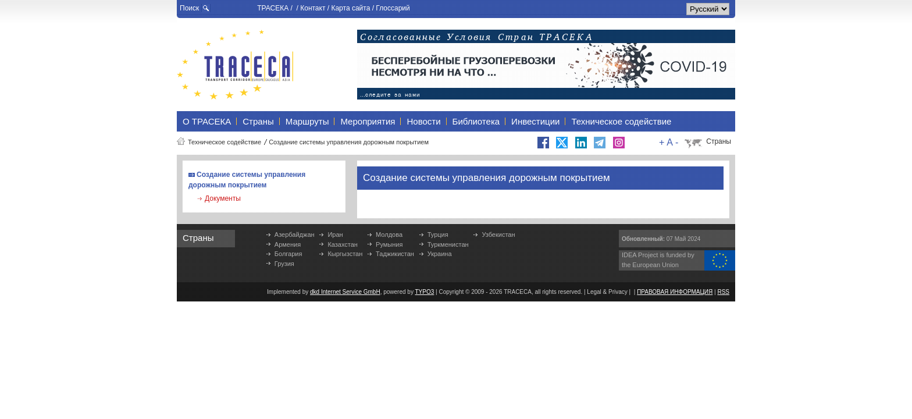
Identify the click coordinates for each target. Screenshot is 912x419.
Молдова (389, 234)
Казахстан (342, 244)
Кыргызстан (344, 253)
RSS (723, 292)
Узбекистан (498, 234)
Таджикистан (395, 253)
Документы (223, 198)
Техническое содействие (224, 142)
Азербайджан (295, 234)
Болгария (288, 253)
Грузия (284, 263)
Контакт (312, 8)
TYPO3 (424, 292)
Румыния (389, 244)
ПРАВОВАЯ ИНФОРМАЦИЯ (674, 292)
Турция (438, 234)
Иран (335, 234)
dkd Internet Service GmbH (345, 292)
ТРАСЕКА (272, 8)
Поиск (189, 8)
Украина (440, 253)
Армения (288, 244)
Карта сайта (350, 8)
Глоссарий (392, 8)
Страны (718, 141)
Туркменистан (448, 244)
